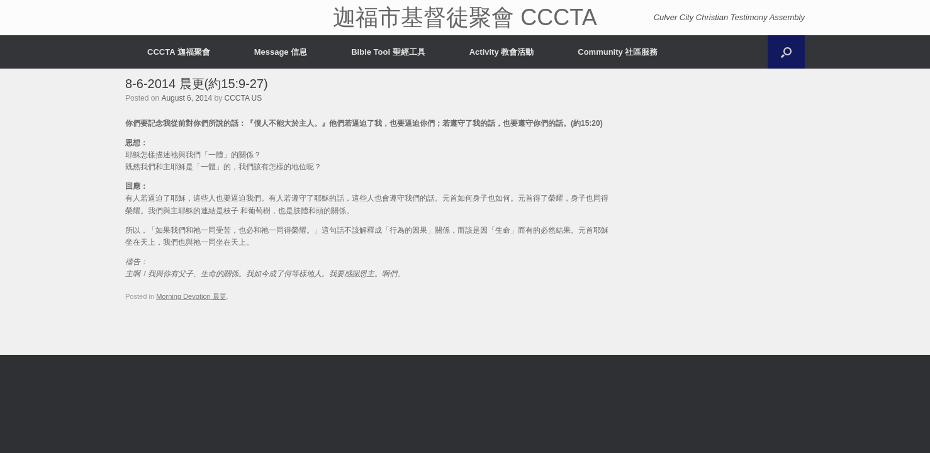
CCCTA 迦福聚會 (178, 52)
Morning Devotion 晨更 (191, 296)
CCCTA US (243, 98)
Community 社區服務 (618, 52)
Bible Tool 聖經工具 (388, 52)
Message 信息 (281, 52)
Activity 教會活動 (501, 52)
